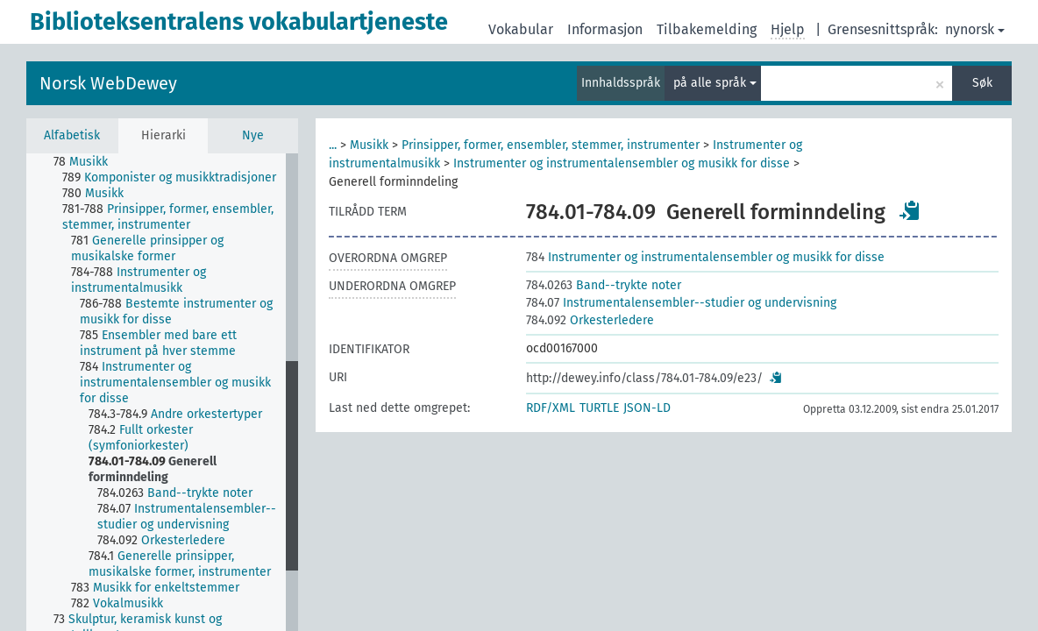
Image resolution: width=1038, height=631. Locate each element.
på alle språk (715, 82)
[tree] (162, 392)
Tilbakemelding (707, 29)
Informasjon (605, 29)
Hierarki (163, 135)
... (333, 145)
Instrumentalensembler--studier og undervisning (681, 302)
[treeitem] (88, 162)
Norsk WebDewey (108, 83)
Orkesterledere (590, 320)
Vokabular (520, 29)
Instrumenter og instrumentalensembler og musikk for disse (621, 163)
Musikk (369, 145)
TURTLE (599, 408)
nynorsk (975, 29)
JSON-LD (647, 408)
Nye (253, 135)
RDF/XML (550, 408)
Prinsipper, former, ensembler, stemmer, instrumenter (551, 145)
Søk (982, 82)
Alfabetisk (72, 135)
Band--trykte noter (603, 285)
